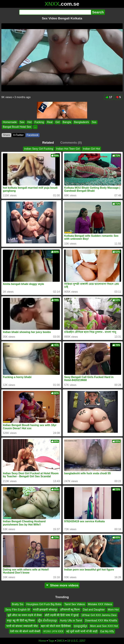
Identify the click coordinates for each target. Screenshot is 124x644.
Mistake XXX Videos (100, 604)
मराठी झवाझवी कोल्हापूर (45, 609)
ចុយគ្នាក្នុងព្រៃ (80, 625)
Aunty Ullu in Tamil (71, 620)
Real (49, 122)
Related (48, 142)
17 (109, 97)
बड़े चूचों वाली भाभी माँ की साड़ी (81, 631)
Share (6, 135)
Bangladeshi (81, 122)
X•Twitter (18, 135)
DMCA (61, 640)
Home (42, 640)
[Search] (55, 12)
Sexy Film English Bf (17, 609)
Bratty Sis (17, 604)
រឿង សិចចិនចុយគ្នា (47, 620)
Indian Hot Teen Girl (68, 148)
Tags (51, 640)
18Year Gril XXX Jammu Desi (98, 615)
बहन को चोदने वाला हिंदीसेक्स (56, 625)
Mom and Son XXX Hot (104, 625)
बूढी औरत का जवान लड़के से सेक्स (25, 615)
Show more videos (62, 585)
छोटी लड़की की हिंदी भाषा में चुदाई (61, 615)
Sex (22, 122)
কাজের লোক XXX (53, 631)
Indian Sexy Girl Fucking (38, 148)
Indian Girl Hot (91, 148)
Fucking (39, 122)
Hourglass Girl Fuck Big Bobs (43, 604)
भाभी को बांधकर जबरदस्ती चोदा (22, 625)
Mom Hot (113, 609)
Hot (29, 122)
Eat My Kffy (107, 631)
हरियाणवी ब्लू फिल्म (70, 609)
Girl (57, 122)
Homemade (10, 122)
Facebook (32, 135)
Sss (94, 122)
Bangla (67, 122)
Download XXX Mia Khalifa (101, 620)
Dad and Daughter (94, 609)
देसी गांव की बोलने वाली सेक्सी (25, 631)
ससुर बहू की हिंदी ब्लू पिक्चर (21, 620)
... (35, 126)
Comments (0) (71, 142)
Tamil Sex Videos (74, 604)
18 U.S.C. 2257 (76, 640)
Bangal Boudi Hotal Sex (17, 126)
